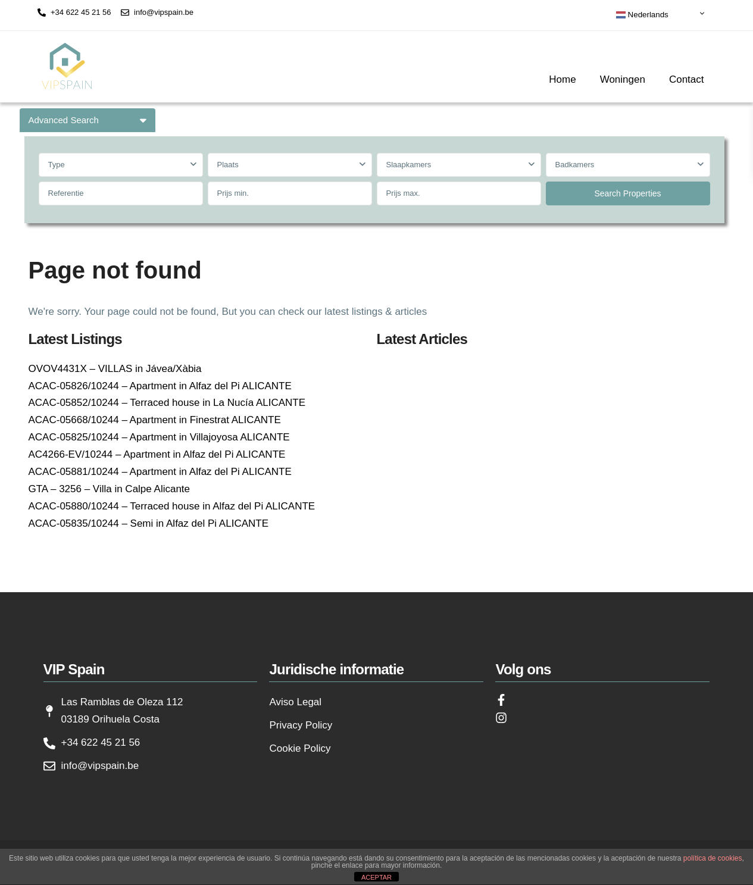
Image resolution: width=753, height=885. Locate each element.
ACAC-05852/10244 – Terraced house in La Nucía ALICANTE (167, 402)
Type (56, 164)
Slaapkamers (409, 164)
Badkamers (575, 164)
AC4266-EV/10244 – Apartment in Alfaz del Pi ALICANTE (157, 454)
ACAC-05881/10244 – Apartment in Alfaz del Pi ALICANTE (160, 471)
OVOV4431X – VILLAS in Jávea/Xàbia (115, 368)
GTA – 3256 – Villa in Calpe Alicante (109, 489)
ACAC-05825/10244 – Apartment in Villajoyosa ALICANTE (159, 437)
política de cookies (712, 858)
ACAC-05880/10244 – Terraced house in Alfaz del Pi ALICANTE (172, 506)
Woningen (622, 79)
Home (562, 79)
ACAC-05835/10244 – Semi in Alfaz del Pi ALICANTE (149, 523)
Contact (686, 79)
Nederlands (642, 15)
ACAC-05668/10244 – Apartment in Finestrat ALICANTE (155, 420)
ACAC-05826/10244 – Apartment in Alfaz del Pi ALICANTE (160, 386)
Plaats (228, 164)
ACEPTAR (376, 877)
